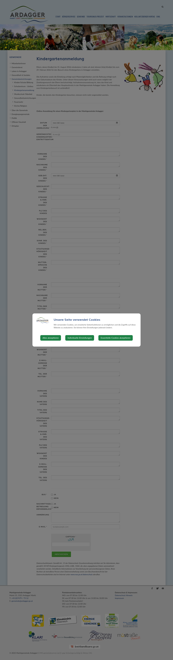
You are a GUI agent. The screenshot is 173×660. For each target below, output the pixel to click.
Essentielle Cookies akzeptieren (115, 337)
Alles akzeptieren (51, 337)
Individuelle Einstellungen (80, 337)
